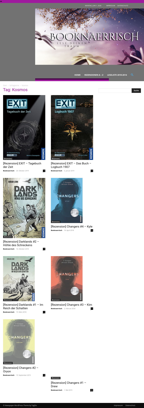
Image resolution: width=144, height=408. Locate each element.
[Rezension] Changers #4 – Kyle (71, 226)
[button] (132, 75)
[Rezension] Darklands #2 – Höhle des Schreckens (21, 243)
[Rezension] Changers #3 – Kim (71, 304)
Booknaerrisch (8, 171)
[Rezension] (8, 159)
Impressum (118, 405)
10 (92, 390)
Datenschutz (130, 405)
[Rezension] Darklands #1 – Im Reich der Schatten (23, 306)
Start (5, 85)
